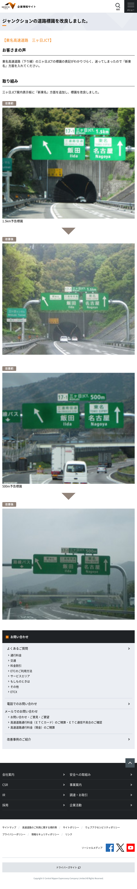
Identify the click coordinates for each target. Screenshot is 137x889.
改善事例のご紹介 (19, 739)
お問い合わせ (19, 636)
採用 (5, 805)
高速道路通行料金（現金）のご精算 (32, 727)
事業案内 (76, 784)
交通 (13, 661)
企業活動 (76, 805)
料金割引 (16, 666)
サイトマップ (9, 827)
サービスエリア (20, 676)
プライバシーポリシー (13, 834)
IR (3, 795)
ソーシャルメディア (92, 847)
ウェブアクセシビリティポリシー (102, 827)
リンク (68, 834)
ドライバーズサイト (68, 867)
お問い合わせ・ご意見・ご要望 (29, 717)
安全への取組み (80, 774)
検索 (118, 9)
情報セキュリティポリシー (45, 834)
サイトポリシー (71, 827)
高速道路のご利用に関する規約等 (39, 827)
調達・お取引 (79, 795)
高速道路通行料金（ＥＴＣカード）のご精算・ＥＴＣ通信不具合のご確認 (56, 722)
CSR (5, 784)
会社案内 (8, 774)
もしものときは (20, 681)
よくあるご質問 (17, 648)
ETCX (13, 692)
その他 (14, 687)
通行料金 (16, 655)
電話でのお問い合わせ (22, 703)
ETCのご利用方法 (21, 671)
